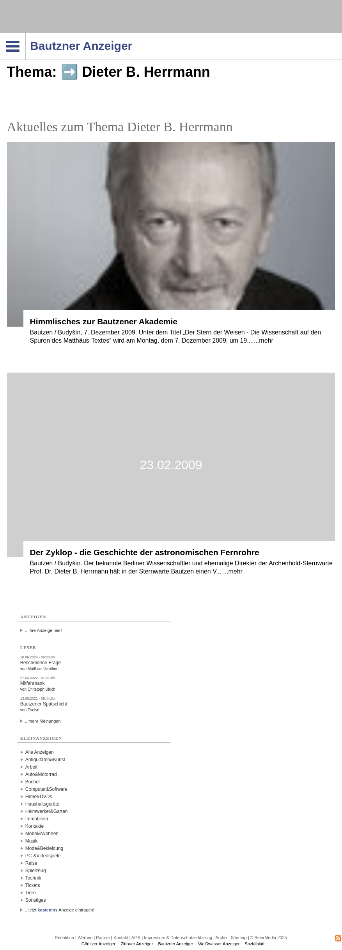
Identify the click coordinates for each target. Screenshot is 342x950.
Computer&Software (46, 789)
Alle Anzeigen (39, 752)
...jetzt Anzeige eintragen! (59, 910)
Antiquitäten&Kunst (45, 760)
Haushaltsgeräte (42, 804)
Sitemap (238, 937)
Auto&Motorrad (41, 774)
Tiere (30, 893)
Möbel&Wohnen (41, 834)
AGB (135, 937)
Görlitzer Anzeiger (98, 943)
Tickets (32, 885)
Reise (31, 863)
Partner (103, 937)
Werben (85, 937)
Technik (33, 878)
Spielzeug (35, 871)
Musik (31, 841)
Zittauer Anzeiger (136, 943)
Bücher (32, 782)
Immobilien (36, 819)
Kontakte (34, 826)
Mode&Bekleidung (44, 848)
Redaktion (64, 937)
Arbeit (31, 767)
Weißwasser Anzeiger (218, 943)
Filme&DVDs (38, 797)
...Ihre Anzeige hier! (43, 630)
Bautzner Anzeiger (175, 943)
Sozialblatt (255, 943)
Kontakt (120, 937)
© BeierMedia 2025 (268, 937)
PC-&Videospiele (43, 856)
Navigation (25, 35)
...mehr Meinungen (43, 721)
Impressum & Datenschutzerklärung (178, 937)
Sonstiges (35, 900)
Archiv (221, 937)
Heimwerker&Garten (46, 811)
